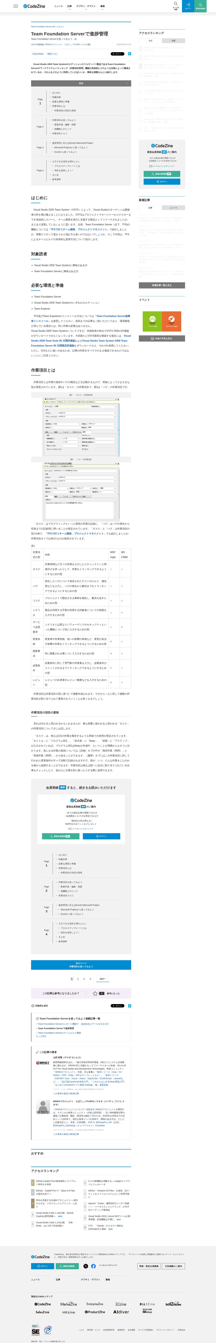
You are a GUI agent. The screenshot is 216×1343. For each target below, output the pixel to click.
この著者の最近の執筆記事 (66, 1093)
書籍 (102, 6)
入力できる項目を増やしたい (66, 161)
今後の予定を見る (161, 338)
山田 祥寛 (35, 44)
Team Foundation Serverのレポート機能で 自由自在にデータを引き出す (73, 1024)
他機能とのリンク (63, 129)
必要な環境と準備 (60, 101)
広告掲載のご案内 (173, 1266)
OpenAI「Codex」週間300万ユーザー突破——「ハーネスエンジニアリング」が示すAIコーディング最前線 (108, 1206)
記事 (69, 6)
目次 (103, 83)
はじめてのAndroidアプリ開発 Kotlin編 (74, 1085)
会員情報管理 (108, 1330)
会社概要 (131, 1330)
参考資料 (56, 179)
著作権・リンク (93, 1330)
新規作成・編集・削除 (65, 124)
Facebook (100, 1125)
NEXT (103, 979)
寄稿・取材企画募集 (149, 1266)
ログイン (101, 836)
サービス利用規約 (145, 1330)
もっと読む (41, 1036)
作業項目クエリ (59, 133)
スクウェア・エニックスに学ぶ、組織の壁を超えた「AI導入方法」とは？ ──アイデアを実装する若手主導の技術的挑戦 (162, 259)
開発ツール (52, 54)
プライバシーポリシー (165, 1330)
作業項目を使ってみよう (64, 120)
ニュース (58, 6)
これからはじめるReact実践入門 (108, 1081)
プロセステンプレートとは (67, 166)
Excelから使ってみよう (65, 152)
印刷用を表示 (39, 1006)
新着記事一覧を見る (162, 285)
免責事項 (121, 1330)
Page (40, 126)
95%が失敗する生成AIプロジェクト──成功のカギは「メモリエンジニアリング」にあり (57, 1203)
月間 (173, 41)
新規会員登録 (60, 836)
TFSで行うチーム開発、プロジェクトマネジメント (79, 229)
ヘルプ (81, 1330)
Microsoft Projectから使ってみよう (71, 147)
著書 (72, 1122)
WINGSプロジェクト (65, 1072)
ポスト (116, 54)
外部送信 (181, 1330)
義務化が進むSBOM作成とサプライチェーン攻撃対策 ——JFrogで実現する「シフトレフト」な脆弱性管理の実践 (161, 274)
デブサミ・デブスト (86, 6)
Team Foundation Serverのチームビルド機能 (59, 1033)
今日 (150, 41)
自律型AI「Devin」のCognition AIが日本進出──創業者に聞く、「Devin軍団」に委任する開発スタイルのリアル (161, 233)
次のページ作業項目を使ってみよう (81, 965)
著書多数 (103, 1085)
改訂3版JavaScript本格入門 (75, 1081)
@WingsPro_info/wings (64, 1125)
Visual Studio (38, 54)
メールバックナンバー (81, 829)
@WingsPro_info (104, 1122)
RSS (90, 1122)
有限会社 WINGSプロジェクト (101, 1109)
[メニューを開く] (16, 6)
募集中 (95, 1119)
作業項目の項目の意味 (65, 110)
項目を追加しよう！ (64, 170)
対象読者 (56, 97)
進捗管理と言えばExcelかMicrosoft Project (72, 143)
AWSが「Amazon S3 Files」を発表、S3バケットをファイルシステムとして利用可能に (108, 1193)
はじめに (56, 92)
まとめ (55, 175)
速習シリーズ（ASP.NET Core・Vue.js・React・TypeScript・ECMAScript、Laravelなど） (88, 1078)
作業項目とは (58, 106)
